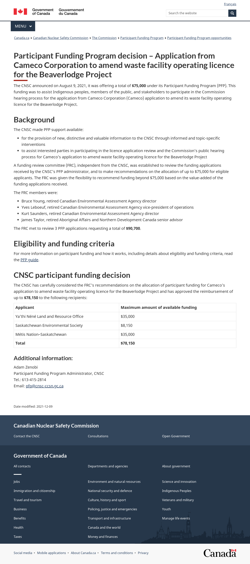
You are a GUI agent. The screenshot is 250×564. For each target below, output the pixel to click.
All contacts (22, 466)
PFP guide (29, 259)
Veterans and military (178, 500)
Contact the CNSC (27, 436)
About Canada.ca (83, 553)
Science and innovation (179, 481)
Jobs (17, 481)
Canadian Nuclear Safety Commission (60, 38)
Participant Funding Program (141, 38)
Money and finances (103, 537)
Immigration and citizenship (34, 491)
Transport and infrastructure (109, 518)
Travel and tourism (28, 500)
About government (176, 466)
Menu (23, 26)
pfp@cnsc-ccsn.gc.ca (44, 385)
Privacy (143, 553)
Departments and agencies (108, 466)
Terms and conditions (117, 553)
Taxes (18, 537)
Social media (23, 553)
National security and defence (110, 491)
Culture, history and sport (107, 500)
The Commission (104, 38)
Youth (166, 509)
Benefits (20, 518)
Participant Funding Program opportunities (199, 38)
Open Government (176, 436)
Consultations (98, 436)
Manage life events (176, 518)
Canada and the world (104, 527)
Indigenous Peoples (176, 491)
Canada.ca (21, 38)
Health (18, 527)
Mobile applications (51, 553)
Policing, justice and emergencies (112, 509)
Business (20, 509)
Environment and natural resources (114, 481)
